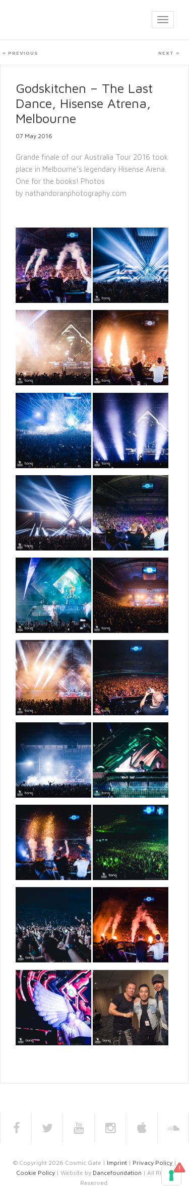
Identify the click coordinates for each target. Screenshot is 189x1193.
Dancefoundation (117, 1172)
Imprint (117, 1162)
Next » (168, 53)
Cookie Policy (35, 1172)
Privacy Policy (152, 1162)
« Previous (20, 53)
